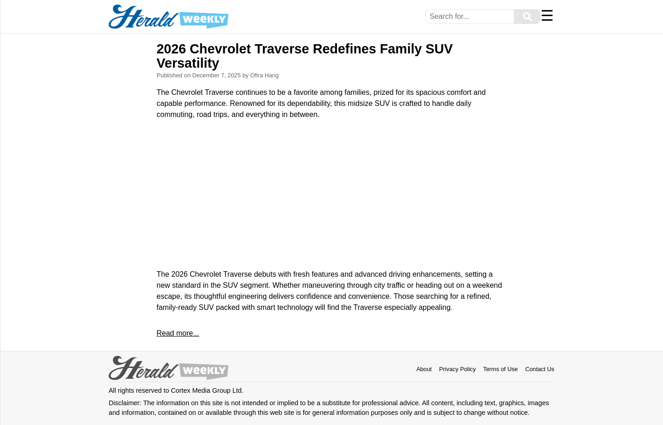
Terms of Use (500, 369)
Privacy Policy (457, 369)
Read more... (178, 333)
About (423, 369)
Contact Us (539, 369)
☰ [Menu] (547, 15)
